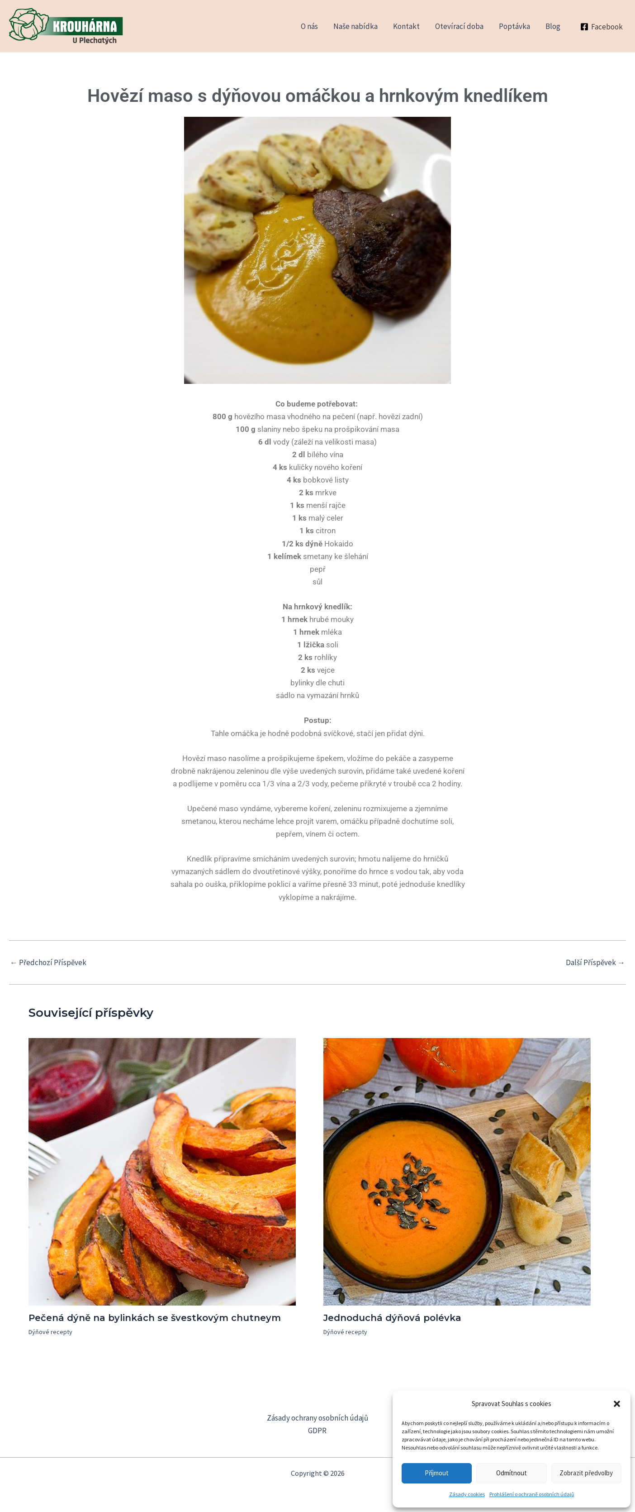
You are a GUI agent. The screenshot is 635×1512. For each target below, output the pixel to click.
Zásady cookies (467, 1494)
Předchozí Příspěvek (48, 963)
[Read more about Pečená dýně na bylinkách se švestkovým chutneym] (162, 1171)
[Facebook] (601, 27)
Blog (552, 26)
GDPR (317, 1430)
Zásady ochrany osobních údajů (317, 1418)
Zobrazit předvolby (586, 1473)
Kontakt (406, 26)
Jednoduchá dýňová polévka (392, 1317)
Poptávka (514, 26)
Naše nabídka (355, 26)
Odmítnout (511, 1473)
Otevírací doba (459, 26)
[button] (616, 1403)
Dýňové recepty (50, 1332)
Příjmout (437, 1473)
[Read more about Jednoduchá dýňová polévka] (457, 1171)
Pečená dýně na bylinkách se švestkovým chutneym (154, 1317)
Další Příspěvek (595, 963)
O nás (309, 26)
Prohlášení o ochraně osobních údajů (531, 1494)
